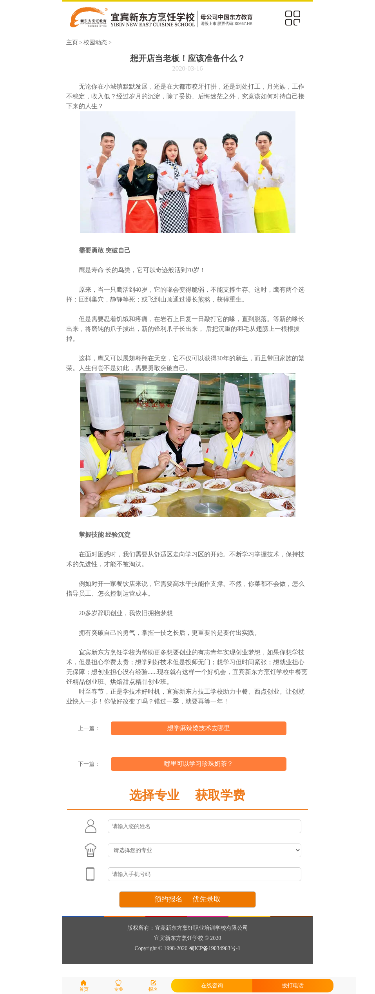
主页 (72, 42)
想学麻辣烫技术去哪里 (198, 728)
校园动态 (95, 42)
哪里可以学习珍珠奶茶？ (198, 763)
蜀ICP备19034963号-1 (214, 948)
